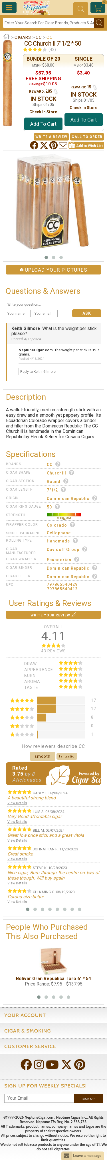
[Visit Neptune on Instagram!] (39, 1065)
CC (54, 464)
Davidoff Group (67, 549)
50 (53, 506)
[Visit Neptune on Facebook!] (27, 1065)
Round (58, 481)
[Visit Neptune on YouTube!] (53, 1065)
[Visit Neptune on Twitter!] (67, 1065)
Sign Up (88, 1099)
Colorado (61, 524)
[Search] (48, 23)
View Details (17, 803)
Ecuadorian (63, 559)
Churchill (60, 472)
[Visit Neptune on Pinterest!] (80, 1065)
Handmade (62, 540)
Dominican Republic (72, 498)
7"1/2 (56, 489)
